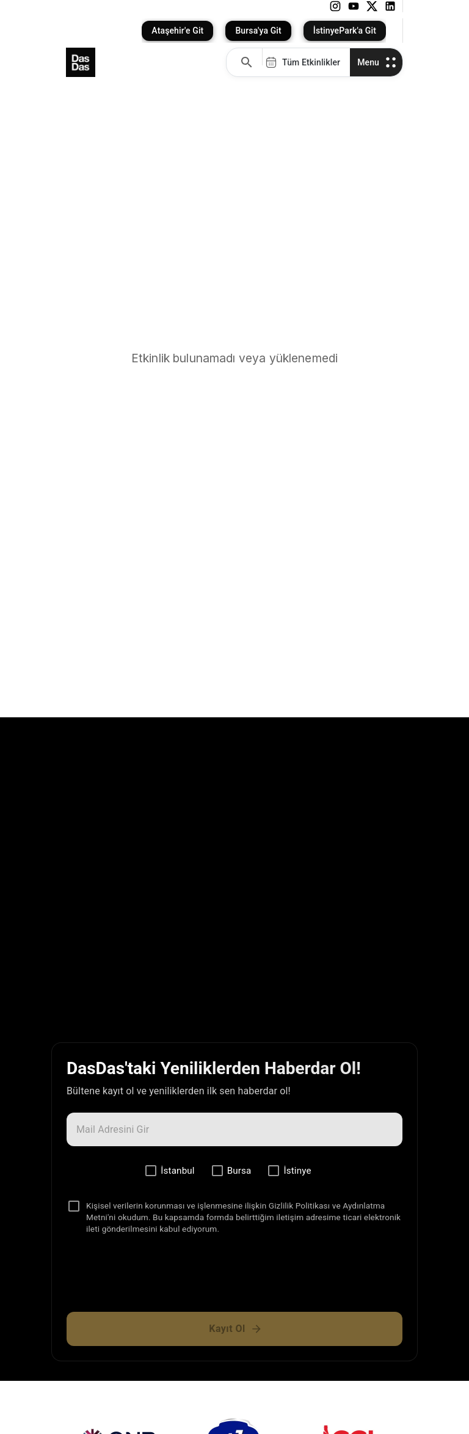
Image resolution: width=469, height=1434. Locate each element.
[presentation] (234, 1278)
